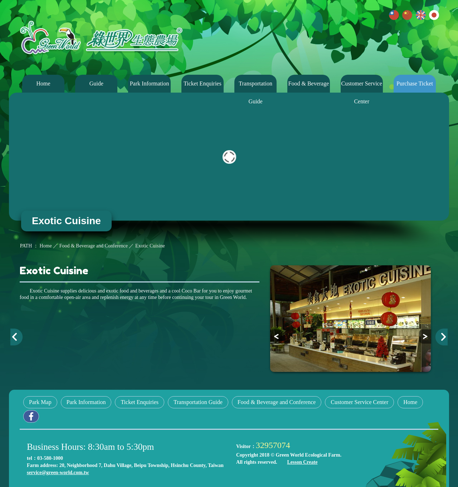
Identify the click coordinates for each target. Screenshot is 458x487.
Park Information (149, 83)
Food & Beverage (308, 83)
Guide (96, 83)
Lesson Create (302, 462)
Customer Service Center (361, 86)
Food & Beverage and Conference (277, 402)
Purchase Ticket (414, 83)
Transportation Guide (255, 86)
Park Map (40, 402)
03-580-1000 (50, 458)
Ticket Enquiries (202, 83)
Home (43, 83)
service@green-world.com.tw (58, 472)
